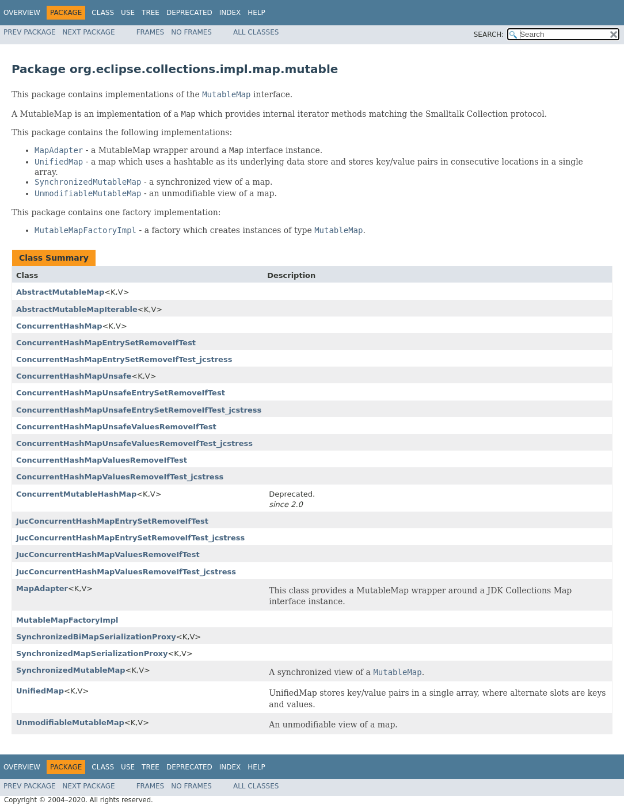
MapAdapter (42, 588)
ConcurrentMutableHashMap (76, 494)
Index (230, 13)
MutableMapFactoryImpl (67, 620)
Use (128, 13)
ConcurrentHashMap (59, 326)
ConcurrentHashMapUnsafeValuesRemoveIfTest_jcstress (134, 443)
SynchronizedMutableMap (70, 670)
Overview (21, 13)
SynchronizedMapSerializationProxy (92, 653)
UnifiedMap (40, 691)
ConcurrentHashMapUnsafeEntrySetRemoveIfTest (120, 392)
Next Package (89, 32)
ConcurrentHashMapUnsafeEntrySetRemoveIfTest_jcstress (138, 410)
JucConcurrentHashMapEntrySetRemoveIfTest (112, 521)
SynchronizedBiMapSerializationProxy (96, 636)
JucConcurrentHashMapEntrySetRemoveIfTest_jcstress (130, 537)
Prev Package (29, 32)
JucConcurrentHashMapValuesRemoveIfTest (108, 554)
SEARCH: (489, 35)
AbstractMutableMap (60, 292)
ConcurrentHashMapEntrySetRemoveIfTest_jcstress (124, 359)
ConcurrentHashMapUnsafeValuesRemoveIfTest (116, 426)
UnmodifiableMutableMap (70, 722)
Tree (150, 13)
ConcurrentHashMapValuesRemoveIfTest (101, 460)
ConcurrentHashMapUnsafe (73, 376)
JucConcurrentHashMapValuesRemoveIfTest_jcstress (126, 571)
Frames (150, 32)
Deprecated (189, 13)
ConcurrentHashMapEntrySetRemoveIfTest (106, 342)
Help (256, 13)
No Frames (191, 32)
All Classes (256, 32)
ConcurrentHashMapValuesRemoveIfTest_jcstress (119, 476)
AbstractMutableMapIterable (77, 309)
